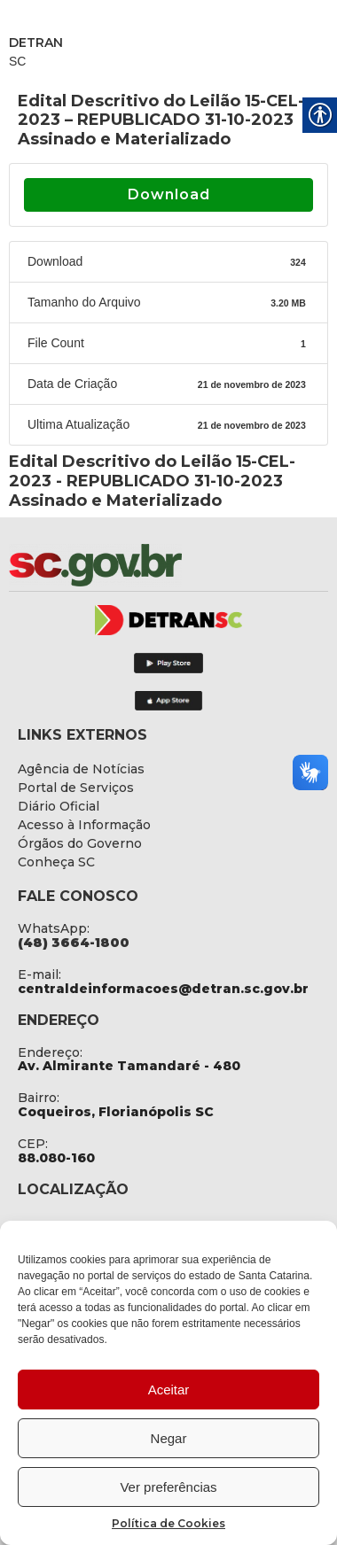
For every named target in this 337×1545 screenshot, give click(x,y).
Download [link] (169, 194)
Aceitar (169, 1389)
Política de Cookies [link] (168, 1523)
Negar (169, 1438)
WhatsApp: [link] (54, 928)
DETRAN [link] (36, 42)
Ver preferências (168, 1487)
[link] (142, 565)
